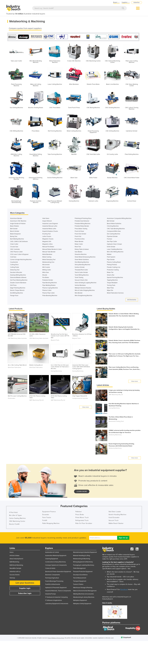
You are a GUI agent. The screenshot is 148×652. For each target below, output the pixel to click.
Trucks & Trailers (78, 584)
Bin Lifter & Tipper (15, 515)
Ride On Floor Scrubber (83, 523)
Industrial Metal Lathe (49, 229)
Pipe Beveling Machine (49, 283)
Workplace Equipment (80, 600)
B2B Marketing (14, 562)
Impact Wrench (47, 221)
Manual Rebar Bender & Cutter (52, 249)
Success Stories (15, 575)
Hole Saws (45, 218)
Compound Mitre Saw (114, 231)
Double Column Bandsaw (18, 283)
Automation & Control (52, 552)
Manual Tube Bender (48, 252)
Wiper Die (110, 290)
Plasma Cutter (46, 290)
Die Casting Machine (113, 234)
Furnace (109, 239)
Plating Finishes (112, 265)
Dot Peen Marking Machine (18, 280)
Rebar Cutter (79, 244)
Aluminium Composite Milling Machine (119, 218)
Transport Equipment (79, 581)
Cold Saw (13, 257)
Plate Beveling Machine (49, 295)
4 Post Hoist (13, 512)
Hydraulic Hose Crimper (114, 244)
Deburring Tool (14, 270)
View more (85, 407)
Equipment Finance (49, 512)
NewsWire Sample (15, 568)
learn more (82, 491)
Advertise (137, 2)
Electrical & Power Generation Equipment (58, 571)
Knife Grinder (111, 247)
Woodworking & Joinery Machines (83, 597)
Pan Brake (45, 277)
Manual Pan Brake (48, 247)
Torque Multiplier (112, 283)
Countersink (14, 262)
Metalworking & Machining (81, 559)
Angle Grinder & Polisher (18, 223)
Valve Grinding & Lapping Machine (85, 283)
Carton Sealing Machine (17, 518)
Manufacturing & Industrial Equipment (85, 552)
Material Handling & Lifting (81, 555)
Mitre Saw (45, 272)
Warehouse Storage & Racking (82, 587)
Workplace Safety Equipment (82, 604)
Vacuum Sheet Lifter (81, 280)
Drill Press (13, 285)
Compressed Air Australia (80, 398)
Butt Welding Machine (17, 239)
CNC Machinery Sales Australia (17, 338)
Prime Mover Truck (82, 517)
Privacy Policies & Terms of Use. (55, 638)
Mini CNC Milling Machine (115, 252)
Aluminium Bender (16, 218)
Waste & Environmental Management (84, 591)
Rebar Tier (110, 272)
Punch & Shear (79, 231)
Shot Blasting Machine (82, 262)
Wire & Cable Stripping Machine (85, 290)
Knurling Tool (46, 234)
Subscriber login (24, 593)
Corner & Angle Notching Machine (21, 259)
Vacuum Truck (113, 520)
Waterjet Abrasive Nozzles (83, 288)
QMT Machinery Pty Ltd (36, 400)
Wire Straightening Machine (83, 295)
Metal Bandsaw (47, 254)
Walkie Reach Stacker (116, 523)
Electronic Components (52, 575)
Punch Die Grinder (80, 234)
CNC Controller (15, 249)
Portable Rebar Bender (82, 226)
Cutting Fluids (14, 267)
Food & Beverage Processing (54, 581)
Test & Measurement (79, 578)
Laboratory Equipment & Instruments (56, 604)
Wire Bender (78, 293)
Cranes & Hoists (50, 568)
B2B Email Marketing (16, 565)
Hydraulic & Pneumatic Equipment (56, 587)
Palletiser (78, 512)
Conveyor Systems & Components (56, 565)
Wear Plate (110, 288)
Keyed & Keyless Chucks (50, 231)
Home (11, 552)
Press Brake (79, 515)
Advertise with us (15, 571)
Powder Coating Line (113, 267)
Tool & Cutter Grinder (81, 272)
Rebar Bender (79, 241)
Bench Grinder (14, 231)
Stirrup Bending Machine (82, 265)
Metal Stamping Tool (48, 259)
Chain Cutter (14, 244)
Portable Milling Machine (82, 223)
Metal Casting (46, 257)
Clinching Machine (113, 226)
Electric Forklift (14, 524)
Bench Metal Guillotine (114, 223)
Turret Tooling (79, 277)
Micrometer (46, 265)
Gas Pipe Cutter (112, 241)
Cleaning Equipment (51, 559)
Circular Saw (14, 247)
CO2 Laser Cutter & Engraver (19, 254)
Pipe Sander (111, 259)
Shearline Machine (80, 254)
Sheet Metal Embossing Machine (85, 257)
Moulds (44, 275)
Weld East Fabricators (14, 367)
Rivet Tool (78, 247)
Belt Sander (14, 229)
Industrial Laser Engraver (50, 223)
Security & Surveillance (80, 575)
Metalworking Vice (48, 262)
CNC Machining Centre (17, 521)
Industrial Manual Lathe (49, 226)
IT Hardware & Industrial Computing (56, 597)
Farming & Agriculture (52, 578)
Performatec (11, 398)
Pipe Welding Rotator (49, 285)
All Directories (131, 300)
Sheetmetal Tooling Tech (116, 421)
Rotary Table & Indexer (82, 249)
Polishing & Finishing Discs (83, 218)
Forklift (44, 520)
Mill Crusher (46, 267)
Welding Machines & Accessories (83, 594)
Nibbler (109, 254)
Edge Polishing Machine (17, 288)
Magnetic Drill (46, 241)
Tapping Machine (112, 280)
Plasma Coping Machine (50, 288)
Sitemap (12, 578)
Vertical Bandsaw (80, 285)
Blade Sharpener (15, 234)
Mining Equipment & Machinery (83, 562)
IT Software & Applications (53, 600)
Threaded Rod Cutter (81, 270)
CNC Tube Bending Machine (116, 229)
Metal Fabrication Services (115, 293)
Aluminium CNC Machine (18, 221)
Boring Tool (13, 236)
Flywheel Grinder (112, 236)
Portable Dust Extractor (82, 221)
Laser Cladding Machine (114, 249)
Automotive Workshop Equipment (55, 555)
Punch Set (78, 236)
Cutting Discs (14, 265)
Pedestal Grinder (47, 280)
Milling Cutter (46, 270)
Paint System (111, 257)
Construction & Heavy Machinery (55, 562)
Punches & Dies (80, 239)
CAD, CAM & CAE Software (19, 241)
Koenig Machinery (56, 371)
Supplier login (24, 588)
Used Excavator (114, 517)
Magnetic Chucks (47, 239)
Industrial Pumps (50, 594)
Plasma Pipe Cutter (48, 293)
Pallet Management (79, 568)
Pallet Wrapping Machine (50, 523)
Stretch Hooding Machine (117, 515)
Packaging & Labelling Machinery (83, 565)
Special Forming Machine (115, 277)
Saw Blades (78, 252)
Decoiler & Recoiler (16, 272)
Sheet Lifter (110, 275)
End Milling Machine (16, 293)
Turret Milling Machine (82, 275)
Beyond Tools (55, 340)
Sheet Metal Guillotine (82, 259)
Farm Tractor (46, 517)
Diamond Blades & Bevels (18, 277)
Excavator (45, 515)
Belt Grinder (110, 221)
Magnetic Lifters (47, 244)
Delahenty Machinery (115, 435)
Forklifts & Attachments (52, 584)
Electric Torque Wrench (17, 290)
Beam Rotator (14, 226)
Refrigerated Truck (81, 520)
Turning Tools (111, 285)
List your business (25, 582)
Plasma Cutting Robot (114, 262)
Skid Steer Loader (115, 512)
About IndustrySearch (16, 559)
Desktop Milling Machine (18, 275)
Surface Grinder (80, 267)
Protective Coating (113, 270)
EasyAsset (124, 589)
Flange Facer (14, 295)
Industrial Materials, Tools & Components (58, 591)
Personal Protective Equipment (82, 571)
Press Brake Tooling (81, 229)
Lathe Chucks (46, 236)
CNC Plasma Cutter (16, 252)
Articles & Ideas (14, 555)
